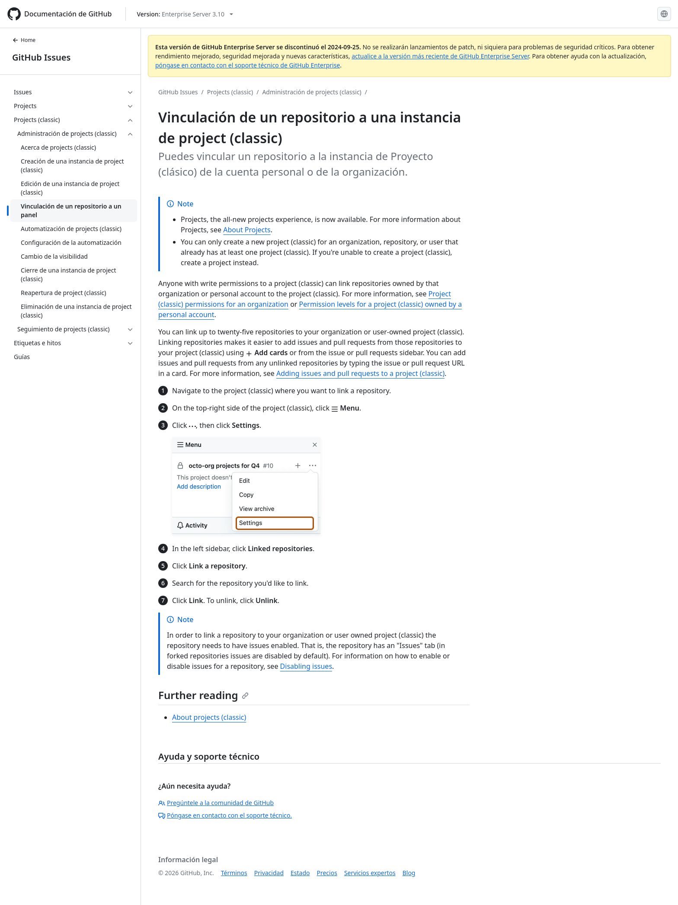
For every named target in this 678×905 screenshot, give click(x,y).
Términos (234, 873)
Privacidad (269, 873)
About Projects (247, 229)
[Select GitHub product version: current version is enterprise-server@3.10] (185, 14)
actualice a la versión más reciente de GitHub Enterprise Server (440, 56)
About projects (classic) (209, 717)
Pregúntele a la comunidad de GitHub (216, 803)
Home (23, 40)
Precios (327, 873)
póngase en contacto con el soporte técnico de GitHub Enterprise (247, 65)
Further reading (203, 695)
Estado (300, 873)
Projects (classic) (230, 92)
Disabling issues (306, 666)
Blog (409, 873)
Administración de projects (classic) (311, 92)
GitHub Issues (41, 57)
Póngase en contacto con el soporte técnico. (225, 815)
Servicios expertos (370, 873)
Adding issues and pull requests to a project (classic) (360, 373)
